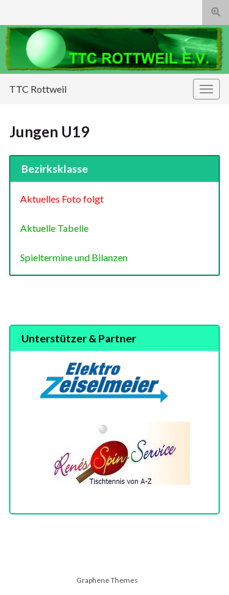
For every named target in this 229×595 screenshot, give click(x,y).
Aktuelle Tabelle (54, 228)
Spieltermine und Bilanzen (74, 257)
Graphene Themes (107, 580)
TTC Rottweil (38, 89)
